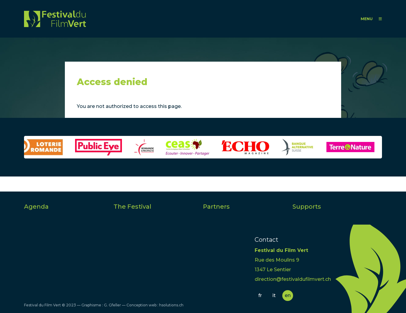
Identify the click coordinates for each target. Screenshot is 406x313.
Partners (216, 206)
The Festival (132, 206)
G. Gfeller (112, 305)
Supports (306, 206)
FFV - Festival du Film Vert (55, 19)
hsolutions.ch (171, 305)
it (274, 295)
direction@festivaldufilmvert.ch (293, 279)
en (288, 295)
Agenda (36, 206)
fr (260, 295)
